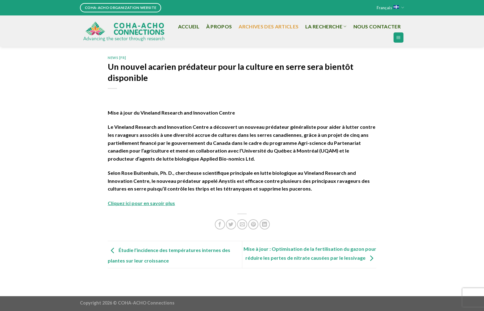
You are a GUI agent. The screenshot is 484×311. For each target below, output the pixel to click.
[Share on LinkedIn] (265, 224)
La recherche (325, 26)
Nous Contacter (377, 26)
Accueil (188, 26)
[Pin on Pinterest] (253, 224)
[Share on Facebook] (220, 224)
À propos (219, 26)
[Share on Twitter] (231, 224)
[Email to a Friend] (242, 224)
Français (390, 8)
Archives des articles (268, 26)
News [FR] (117, 58)
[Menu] (399, 37)
